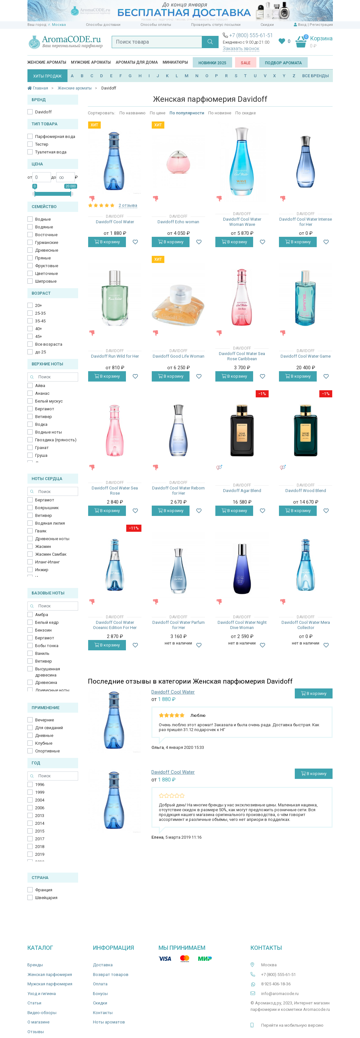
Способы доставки (103, 25)
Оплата (100, 983)
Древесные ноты (52, 538)
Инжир (41, 569)
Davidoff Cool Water (115, 221)
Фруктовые (46, 265)
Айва (40, 385)
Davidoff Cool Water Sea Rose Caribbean (242, 356)
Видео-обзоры (42, 1012)
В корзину (107, 241)
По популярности (187, 112)
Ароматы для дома (137, 62)
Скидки (267, 25)
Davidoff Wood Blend (305, 490)
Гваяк (40, 531)
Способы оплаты (155, 25)
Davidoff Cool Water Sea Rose (115, 491)
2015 (39, 831)
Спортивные (47, 751)
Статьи (34, 1003)
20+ (38, 305)
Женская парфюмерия (49, 974)
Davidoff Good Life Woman (178, 356)
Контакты (103, 1012)
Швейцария (46, 897)
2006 (39, 807)
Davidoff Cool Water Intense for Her (305, 222)
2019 (39, 854)
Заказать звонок (241, 48)
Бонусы (100, 993)
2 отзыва (128, 205)
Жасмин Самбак (51, 554)
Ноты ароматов (109, 1022)
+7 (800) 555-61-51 (251, 35)
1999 (39, 792)
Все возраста (48, 344)
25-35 (40, 313)
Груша (41, 455)
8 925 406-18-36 (276, 983)
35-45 (40, 321)
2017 (39, 838)
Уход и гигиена (41, 993)
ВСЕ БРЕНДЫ (315, 75)
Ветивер (43, 416)
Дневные (44, 735)
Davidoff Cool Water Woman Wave (242, 222)
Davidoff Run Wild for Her (115, 356)
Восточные (46, 234)
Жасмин (43, 546)
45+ (38, 336)
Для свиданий (49, 727)
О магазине (38, 1022)
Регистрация (321, 25)
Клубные (43, 743)
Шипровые (46, 281)
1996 (39, 784)
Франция (43, 889)
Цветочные (46, 273)
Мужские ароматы (91, 62)
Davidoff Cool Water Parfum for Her (178, 625)
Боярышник (47, 507)
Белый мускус (49, 401)
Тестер (41, 144)
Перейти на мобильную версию (292, 1025)
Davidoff (43, 112)
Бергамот (44, 408)
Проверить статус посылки (216, 25)
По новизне (219, 112)
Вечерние (44, 720)
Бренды (35, 964)
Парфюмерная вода (55, 136)
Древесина (46, 682)
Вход (302, 25)
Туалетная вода (51, 152)
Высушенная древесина (47, 672)
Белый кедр (47, 622)
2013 (39, 815)
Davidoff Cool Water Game (306, 356)
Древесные (46, 250)
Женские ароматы (46, 62)
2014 (39, 823)
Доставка (103, 964)
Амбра (41, 614)
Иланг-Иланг (47, 562)
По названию (132, 112)
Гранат (42, 447)
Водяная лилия (50, 523)
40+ (38, 328)
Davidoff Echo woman (178, 221)
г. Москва (57, 25)
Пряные (43, 258)
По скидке (245, 112)
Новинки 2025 (212, 63)
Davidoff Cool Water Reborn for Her (178, 491)
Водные (43, 219)
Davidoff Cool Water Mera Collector (306, 625)
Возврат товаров (111, 974)
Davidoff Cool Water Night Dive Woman (242, 625)
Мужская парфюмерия (49, 983)
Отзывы (35, 1031)
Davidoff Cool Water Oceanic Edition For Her (115, 625)
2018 (39, 846)
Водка (41, 424)
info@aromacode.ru (280, 993)
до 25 (40, 352)
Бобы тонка (46, 645)
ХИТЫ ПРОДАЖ (47, 76)
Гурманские (46, 242)
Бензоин (43, 630)
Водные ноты (48, 432)
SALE (246, 63)
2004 (39, 800)
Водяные (44, 227)
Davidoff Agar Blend (242, 490)
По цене (157, 112)
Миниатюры (175, 62)
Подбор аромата (283, 63)
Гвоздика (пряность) (56, 439)
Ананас (42, 393)
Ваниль (42, 653)
